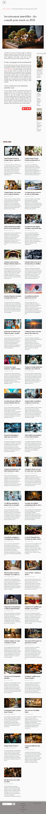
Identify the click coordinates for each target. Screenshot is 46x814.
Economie (9, 9)
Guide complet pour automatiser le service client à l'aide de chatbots (33, 436)
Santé (23, 807)
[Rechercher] (7, 804)
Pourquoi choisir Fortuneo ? (11, 746)
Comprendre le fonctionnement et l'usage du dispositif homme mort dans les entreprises (12, 608)
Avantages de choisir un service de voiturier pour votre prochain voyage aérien (33, 471)
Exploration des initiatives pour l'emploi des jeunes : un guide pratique (12, 333)
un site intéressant (8, 69)
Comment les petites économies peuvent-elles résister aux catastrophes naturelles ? (33, 333)
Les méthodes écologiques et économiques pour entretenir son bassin (12, 539)
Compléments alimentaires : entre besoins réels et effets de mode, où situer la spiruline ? (40, 73)
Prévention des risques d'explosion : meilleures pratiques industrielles (12, 368)
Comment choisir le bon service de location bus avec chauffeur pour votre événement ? (33, 263)
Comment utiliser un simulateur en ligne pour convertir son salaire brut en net (33, 402)
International (23, 805)
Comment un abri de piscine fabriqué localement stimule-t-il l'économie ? (12, 263)
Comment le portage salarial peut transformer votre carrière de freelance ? (33, 368)
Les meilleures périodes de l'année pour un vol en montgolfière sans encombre (32, 297)
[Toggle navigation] (4, 2)
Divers (23, 811)
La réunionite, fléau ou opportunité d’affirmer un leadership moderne (39, 126)
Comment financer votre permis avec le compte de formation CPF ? (12, 194)
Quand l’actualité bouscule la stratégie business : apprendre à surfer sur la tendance (39, 99)
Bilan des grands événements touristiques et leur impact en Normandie (11, 574)
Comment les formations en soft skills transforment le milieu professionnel (12, 471)
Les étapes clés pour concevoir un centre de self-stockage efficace (33, 194)
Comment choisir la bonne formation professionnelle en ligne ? (32, 160)
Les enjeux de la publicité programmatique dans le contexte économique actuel (33, 505)
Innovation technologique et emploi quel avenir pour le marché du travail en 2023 (11, 436)
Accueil (3, 9)
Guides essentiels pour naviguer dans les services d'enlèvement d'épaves (12, 228)
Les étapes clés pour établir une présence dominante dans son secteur (12, 402)
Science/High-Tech (23, 809)
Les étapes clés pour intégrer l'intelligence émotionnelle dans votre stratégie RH (33, 228)
